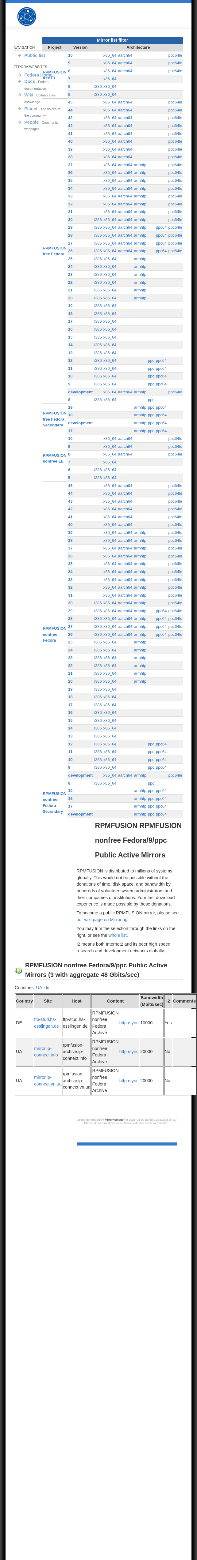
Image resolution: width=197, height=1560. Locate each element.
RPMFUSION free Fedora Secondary (55, 419)
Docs (29, 81)
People (31, 122)
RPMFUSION (32, 17)
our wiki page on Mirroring (102, 919)
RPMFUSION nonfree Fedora (55, 634)
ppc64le (175, 55)
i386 (98, 86)
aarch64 (125, 55)
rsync (133, 1022)
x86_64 (110, 55)
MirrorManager (115, 1119)
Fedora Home (38, 75)
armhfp (140, 165)
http (123, 1022)
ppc (151, 360)
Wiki (28, 94)
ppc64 (161, 227)
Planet (30, 108)
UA (39, 987)
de (46, 987)
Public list (34, 55)
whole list (118, 935)
